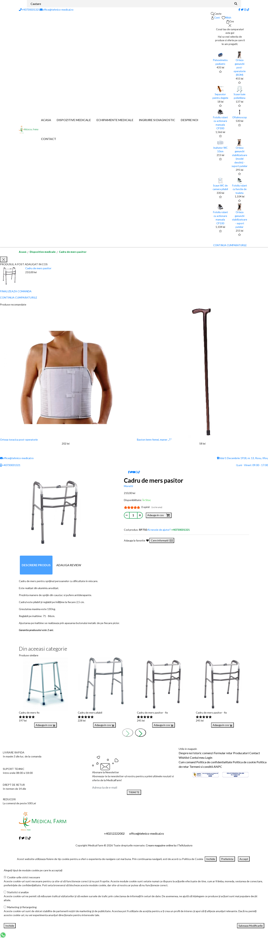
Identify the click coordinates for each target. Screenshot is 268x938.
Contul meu (197, 757)
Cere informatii (162, 540)
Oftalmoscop (239, 117)
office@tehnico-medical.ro (56, 9)
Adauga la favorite (136, 540)
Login (208, 757)
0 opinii (151, 507)
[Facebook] (239, 9)
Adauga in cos (158, 515)
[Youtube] (133, 472)
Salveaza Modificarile (251, 925)
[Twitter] (242, 9)
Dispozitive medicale (74, 120)
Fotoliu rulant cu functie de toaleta (239, 189)
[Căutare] (235, 3)
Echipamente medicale (115, 120)
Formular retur (223, 753)
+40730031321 (29, 9)
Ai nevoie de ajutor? (169, 529)
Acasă (22, 251)
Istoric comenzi (203, 753)
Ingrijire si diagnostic (157, 120)
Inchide (210, 859)
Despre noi (189, 120)
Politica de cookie (244, 762)
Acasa (46, 120)
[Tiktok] (248, 9)
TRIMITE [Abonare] (134, 792)
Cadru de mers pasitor (73, 251)
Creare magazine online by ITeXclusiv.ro (169, 845)
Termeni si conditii (201, 766)
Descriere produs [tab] (36, 565)
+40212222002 (114, 833)
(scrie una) (156, 507)
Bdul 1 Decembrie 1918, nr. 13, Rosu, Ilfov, (242, 458)
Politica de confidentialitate (214, 762)
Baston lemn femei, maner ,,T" (154, 439)
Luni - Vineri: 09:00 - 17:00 (252, 465)
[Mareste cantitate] (140, 515)
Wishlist (184, 757)
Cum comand (187, 762)
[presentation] (127, 732)
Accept (243, 859)
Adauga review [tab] (68, 565)
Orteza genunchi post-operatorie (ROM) (240, 67)
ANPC (218, 766)
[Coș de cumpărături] (230, 21)
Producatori (241, 753)
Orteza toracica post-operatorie (19, 439)
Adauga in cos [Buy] (45, 725)
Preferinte (227, 859)
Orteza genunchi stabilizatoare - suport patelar (239, 219)
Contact (48, 139)
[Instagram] (245, 9)
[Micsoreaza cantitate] (127, 515)
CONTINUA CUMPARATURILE (230, 245)
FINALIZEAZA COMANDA (16, 291)
